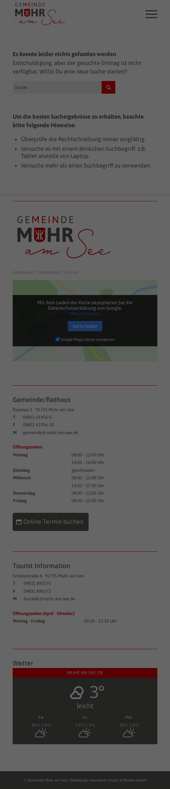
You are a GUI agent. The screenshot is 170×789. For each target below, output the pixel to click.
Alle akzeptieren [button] (85, 141)
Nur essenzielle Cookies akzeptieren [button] (85, 182)
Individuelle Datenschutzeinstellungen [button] (85, 202)
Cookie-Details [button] (54, 217)
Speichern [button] (85, 162)
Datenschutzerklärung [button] (88, 217)
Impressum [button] (119, 217)
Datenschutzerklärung (29, 94)
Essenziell (19, 116)
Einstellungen (20, 101)
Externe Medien (140, 116)
